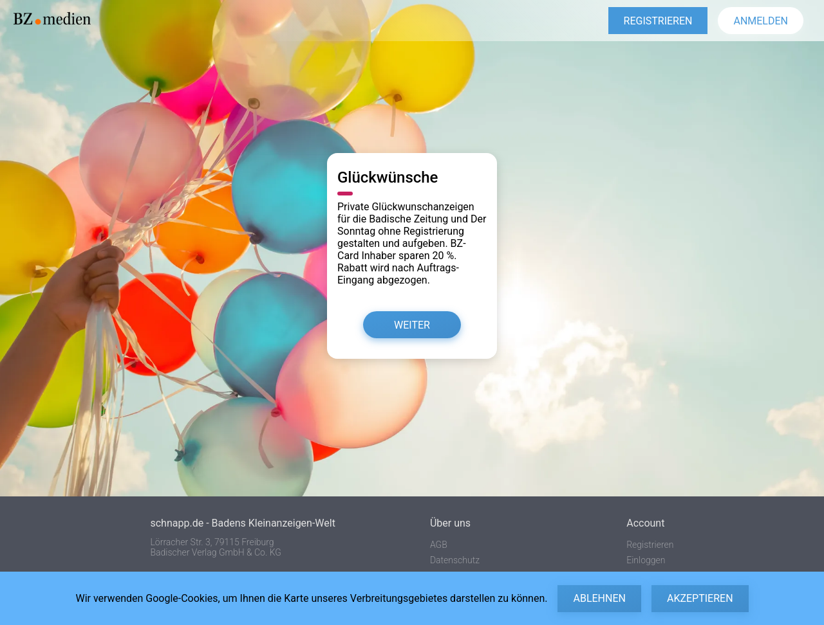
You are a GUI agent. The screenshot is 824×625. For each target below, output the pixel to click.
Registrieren (649, 544)
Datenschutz (455, 560)
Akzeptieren (700, 598)
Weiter (412, 325)
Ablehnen (599, 598)
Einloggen (645, 560)
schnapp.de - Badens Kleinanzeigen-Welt (242, 523)
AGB (438, 544)
